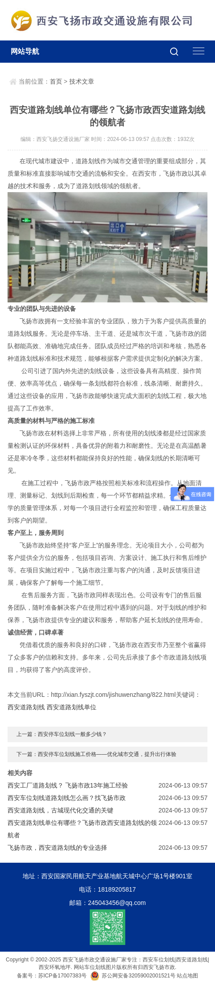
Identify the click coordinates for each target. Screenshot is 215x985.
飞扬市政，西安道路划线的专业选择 (57, 847)
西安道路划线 (26, 707)
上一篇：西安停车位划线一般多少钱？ (61, 734)
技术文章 (81, 81)
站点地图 (187, 976)
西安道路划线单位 (71, 707)
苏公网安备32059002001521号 (133, 976)
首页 (56, 81)
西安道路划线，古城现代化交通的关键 (60, 810)
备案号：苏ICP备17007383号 (52, 976)
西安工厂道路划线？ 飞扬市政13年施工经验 (68, 785)
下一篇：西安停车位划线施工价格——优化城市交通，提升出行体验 (96, 754)
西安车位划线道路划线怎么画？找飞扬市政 (67, 797)
